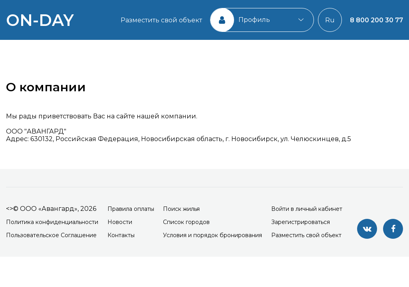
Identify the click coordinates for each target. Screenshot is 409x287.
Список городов (186, 222)
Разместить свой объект (161, 20)
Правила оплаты (130, 208)
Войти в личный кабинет (306, 208)
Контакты (121, 235)
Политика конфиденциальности (52, 222)
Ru (330, 20)
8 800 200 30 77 (376, 20)
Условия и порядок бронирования (212, 235)
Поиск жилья (181, 208)
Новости (119, 222)
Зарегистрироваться (300, 222)
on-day (40, 20)
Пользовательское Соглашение (51, 235)
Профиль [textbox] (254, 20)
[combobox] (262, 19)
